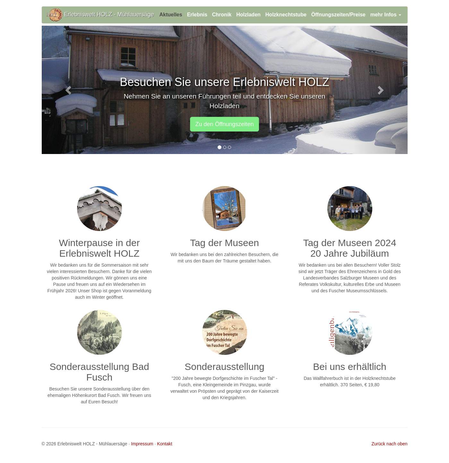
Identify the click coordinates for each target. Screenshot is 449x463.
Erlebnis (197, 14)
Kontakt (164, 443)
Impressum (142, 443)
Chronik (221, 14)
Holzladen (248, 14)
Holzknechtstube (286, 14)
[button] (69, 90)
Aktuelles (171, 14)
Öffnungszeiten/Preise (338, 14)
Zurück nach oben (389, 443)
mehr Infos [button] (385, 14)
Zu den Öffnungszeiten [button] (224, 124)
